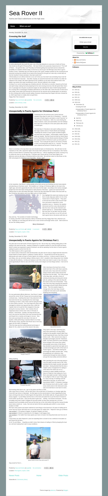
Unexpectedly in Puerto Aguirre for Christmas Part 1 (33, 240)
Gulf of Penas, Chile (20, 102)
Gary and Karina (81, 60)
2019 (76, 102)
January (78, 125)
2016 (76, 134)
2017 (76, 131)
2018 (76, 129)
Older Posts (63, 476)
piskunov (53, 490)
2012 (76, 141)
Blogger (66, 490)
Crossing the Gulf (17, 36)
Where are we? (25, 26)
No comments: (38, 100)
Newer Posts (14, 476)
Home (12, 26)
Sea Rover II (25, 13)
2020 (76, 100)
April (77, 118)
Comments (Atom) (22, 479)
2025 (76, 89)
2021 (76, 97)
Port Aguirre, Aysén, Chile (22, 232)
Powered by (85, 53)
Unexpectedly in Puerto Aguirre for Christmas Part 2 (33, 111)
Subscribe (85, 47)
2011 (76, 144)
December (79, 104)
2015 (76, 136)
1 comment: (36, 229)
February (79, 123)
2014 (76, 139)
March (78, 120)
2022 (76, 95)
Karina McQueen (81, 62)
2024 (76, 92)
